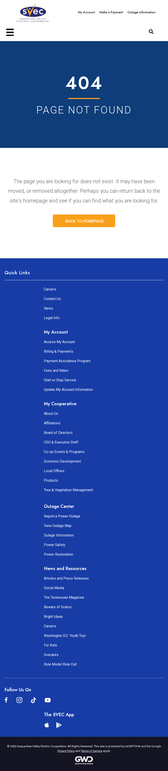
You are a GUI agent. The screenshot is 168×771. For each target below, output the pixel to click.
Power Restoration (58, 554)
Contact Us (52, 299)
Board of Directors (58, 433)
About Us (51, 413)
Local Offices (54, 471)
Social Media (54, 588)
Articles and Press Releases (66, 578)
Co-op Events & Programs (64, 452)
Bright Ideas (53, 616)
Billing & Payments (58, 351)
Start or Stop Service (60, 380)
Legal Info (52, 318)
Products (51, 480)
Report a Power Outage (62, 516)
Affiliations (52, 423)
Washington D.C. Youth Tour (65, 636)
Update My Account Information (68, 389)
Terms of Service (91, 751)
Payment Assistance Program (67, 361)
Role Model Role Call (60, 664)
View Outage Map (58, 526)
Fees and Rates (56, 370)
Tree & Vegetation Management (68, 490)
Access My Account (59, 342)
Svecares (51, 655)
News (48, 308)
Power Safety (54, 545)
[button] (151, 32)
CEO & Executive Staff (61, 442)
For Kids (50, 645)
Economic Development (62, 461)
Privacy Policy (66, 751)
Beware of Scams (58, 607)
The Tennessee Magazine (64, 597)
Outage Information (59, 535)
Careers (50, 289)
